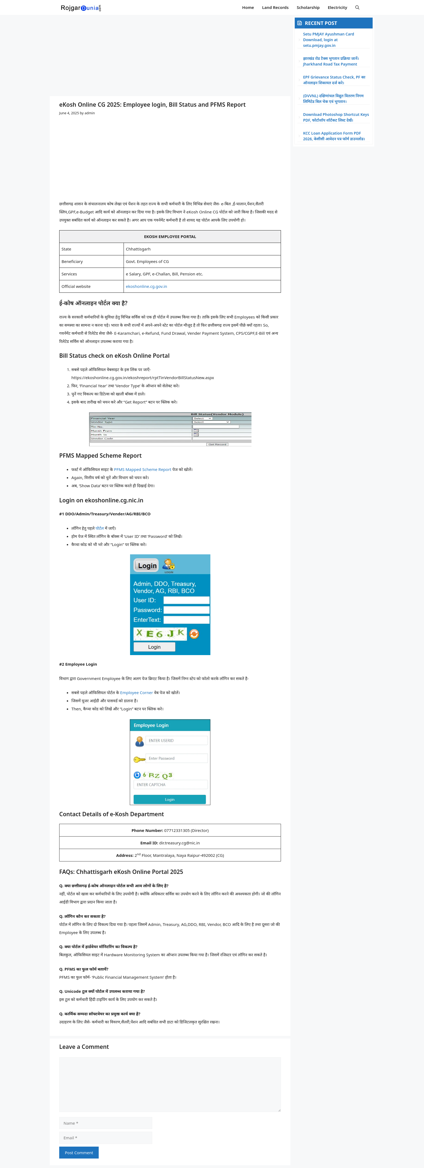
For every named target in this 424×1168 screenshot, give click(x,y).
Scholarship (308, 7)
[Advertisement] (170, 55)
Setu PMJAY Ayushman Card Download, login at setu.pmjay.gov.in (328, 39)
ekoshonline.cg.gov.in (146, 286)
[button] (357, 7)
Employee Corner (136, 692)
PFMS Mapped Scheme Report (142, 469)
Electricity (337, 7)
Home (248, 7)
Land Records (275, 7)
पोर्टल (100, 528)
